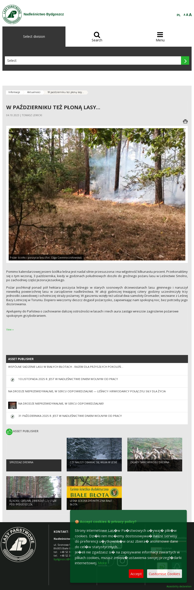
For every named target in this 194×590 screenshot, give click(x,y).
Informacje (14, 92)
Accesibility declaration (179, 586)
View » (10, 329)
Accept (136, 573)
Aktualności (33, 92)
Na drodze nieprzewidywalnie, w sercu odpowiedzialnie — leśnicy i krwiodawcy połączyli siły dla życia (87, 391)
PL (179, 15)
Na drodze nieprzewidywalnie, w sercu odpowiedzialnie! (61, 403)
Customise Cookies (164, 573)
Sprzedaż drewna (21, 462)
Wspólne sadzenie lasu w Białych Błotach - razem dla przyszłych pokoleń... (65, 366)
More (102, 562)
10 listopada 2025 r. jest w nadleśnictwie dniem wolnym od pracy (68, 379)
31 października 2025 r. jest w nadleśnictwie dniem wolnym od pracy (70, 416)
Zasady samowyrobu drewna (149, 462)
